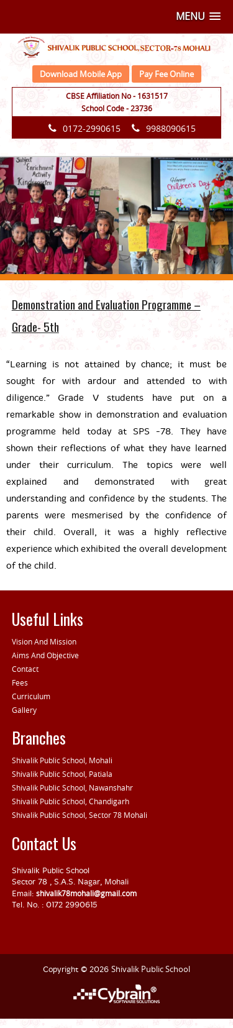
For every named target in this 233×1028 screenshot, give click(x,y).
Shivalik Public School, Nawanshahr (72, 787)
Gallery (24, 710)
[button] (198, 16)
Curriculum (31, 696)
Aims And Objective (45, 655)
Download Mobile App (81, 74)
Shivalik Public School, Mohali (62, 760)
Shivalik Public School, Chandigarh (70, 801)
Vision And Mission (44, 641)
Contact (25, 669)
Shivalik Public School (150, 969)
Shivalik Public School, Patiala (62, 774)
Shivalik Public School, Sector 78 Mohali (79, 815)
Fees (20, 682)
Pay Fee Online (166, 74)
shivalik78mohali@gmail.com (86, 893)
